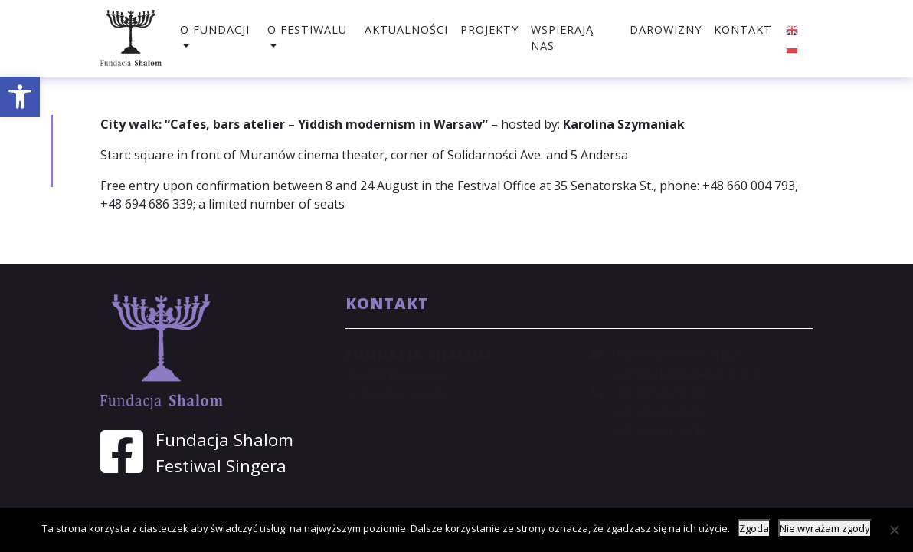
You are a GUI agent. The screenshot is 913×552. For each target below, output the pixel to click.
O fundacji (215, 29)
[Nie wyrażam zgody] (894, 529)
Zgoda (754, 528)
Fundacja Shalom (224, 440)
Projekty (489, 29)
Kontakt (743, 29)
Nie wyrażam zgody (825, 528)
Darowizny (666, 29)
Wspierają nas (562, 38)
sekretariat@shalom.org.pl (686, 373)
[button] (20, 97)
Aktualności (406, 29)
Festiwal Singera (220, 466)
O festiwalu (307, 29)
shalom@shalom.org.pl (675, 353)
